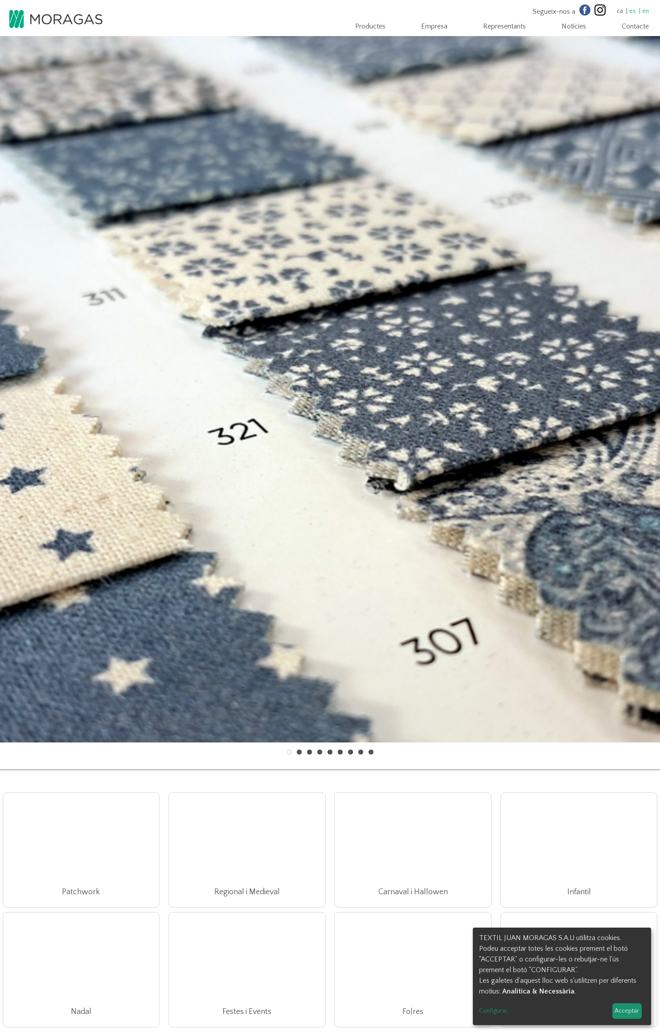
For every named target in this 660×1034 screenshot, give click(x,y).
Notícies (574, 26)
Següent (640, 345)
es (632, 11)
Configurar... (495, 1010)
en (645, 11)
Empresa (434, 26)
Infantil (579, 822)
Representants (504, 26)
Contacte (635, 26)
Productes (370, 26)
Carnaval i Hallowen (413, 822)
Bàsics (579, 941)
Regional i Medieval (247, 822)
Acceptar (627, 1010)
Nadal (81, 941)
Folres (412, 941)
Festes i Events (246, 941)
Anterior (20, 345)
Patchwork (81, 822)
